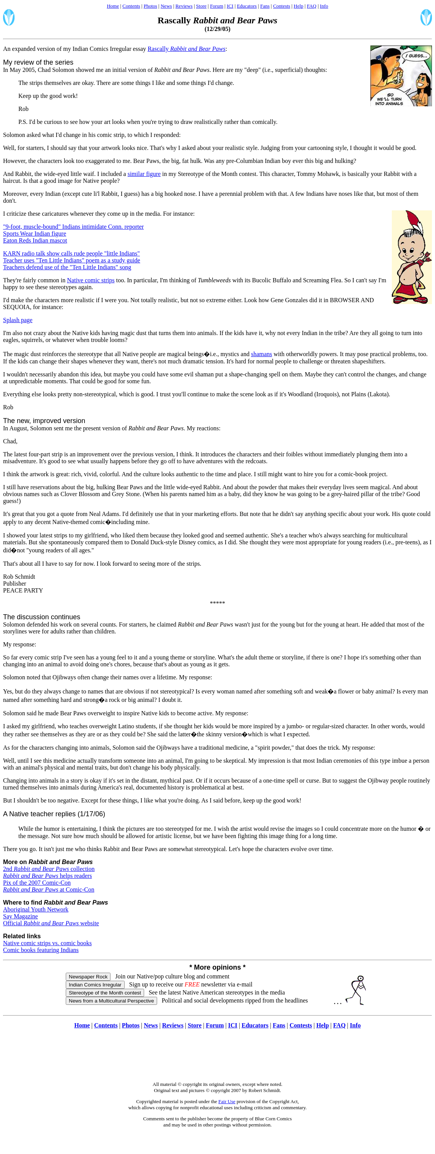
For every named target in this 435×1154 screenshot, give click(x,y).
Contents (131, 6)
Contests (281, 6)
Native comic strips (90, 280)
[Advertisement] (217, 1059)
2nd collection (49, 869)
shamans (261, 354)
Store (201, 6)
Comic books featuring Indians (41, 950)
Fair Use (226, 1101)
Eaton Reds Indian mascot (35, 240)
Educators (247, 6)
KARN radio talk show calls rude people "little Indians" (71, 253)
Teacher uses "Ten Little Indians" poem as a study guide (71, 260)
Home (113, 6)
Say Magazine (20, 916)
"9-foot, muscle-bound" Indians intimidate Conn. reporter (73, 226)
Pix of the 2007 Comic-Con (37, 882)
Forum (216, 6)
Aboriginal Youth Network (35, 909)
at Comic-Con (48, 889)
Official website (51, 923)
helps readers (47, 875)
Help (298, 6)
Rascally (187, 49)
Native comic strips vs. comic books (47, 943)
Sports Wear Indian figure (34, 233)
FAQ (312, 6)
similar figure (144, 174)
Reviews (184, 6)
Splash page (17, 320)
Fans (265, 6)
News (166, 6)
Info (324, 6)
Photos (150, 6)
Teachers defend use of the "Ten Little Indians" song (67, 267)
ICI (230, 6)
